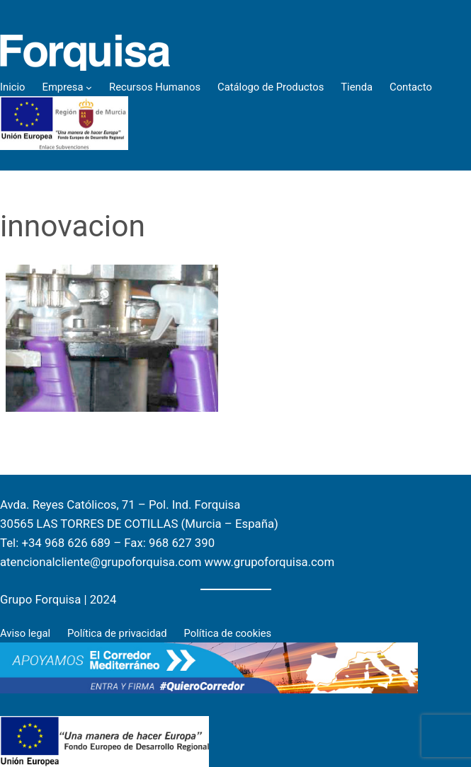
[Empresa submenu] (89, 87)
